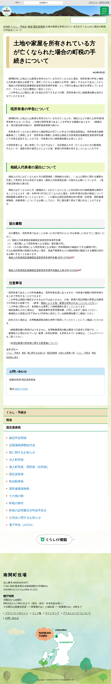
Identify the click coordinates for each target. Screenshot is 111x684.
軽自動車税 (16, 481)
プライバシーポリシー (16, 613)
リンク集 (36, 613)
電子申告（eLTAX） (22, 524)
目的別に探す (12, 357)
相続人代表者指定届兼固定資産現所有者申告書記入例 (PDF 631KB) (43, 270)
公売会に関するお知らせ (25, 517)
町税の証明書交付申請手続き (28, 510)
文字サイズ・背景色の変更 (99, 2)
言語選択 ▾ (43, 3)
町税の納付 (16, 503)
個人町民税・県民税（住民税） (29, 466)
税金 (30, 26)
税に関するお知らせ (36, 353)
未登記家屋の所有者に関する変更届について (34, 343)
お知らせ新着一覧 (67, 353)
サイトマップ (52, 613)
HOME (6, 26)
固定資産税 (39, 26)
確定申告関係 (17, 437)
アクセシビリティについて (77, 613)
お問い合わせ (12, 618)
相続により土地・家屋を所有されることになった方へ (68, 303)
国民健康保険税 (19, 488)
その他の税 (16, 495)
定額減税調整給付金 (22, 445)
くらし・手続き (19, 26)
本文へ (18, 2)
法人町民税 (16, 459)
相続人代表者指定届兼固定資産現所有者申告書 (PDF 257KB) (40, 257)
